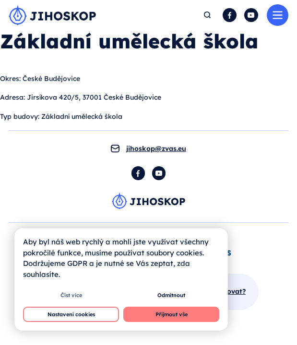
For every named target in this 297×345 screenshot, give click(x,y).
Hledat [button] (207, 15)
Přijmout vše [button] (171, 314)
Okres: (10, 78)
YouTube (251, 15)
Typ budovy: (19, 116)
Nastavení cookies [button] (71, 314)
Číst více (71, 295)
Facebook (230, 15)
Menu (277, 15)
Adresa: (12, 97)
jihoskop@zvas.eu (156, 148)
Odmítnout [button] (171, 295)
